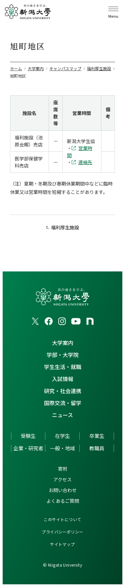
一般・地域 (62, 448)
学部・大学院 (63, 355)
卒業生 (96, 435)
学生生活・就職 (62, 367)
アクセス (62, 479)
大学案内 (62, 343)
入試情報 (62, 379)
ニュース (62, 415)
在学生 (62, 435)
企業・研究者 (28, 448)
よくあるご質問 (62, 500)
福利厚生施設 (65, 227)
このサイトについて (62, 519)
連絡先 (85, 162)
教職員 (96, 448)
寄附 (62, 468)
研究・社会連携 (62, 391)
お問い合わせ (63, 490)
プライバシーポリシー (62, 532)
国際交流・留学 (62, 403)
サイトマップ (62, 544)
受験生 (28, 435)
